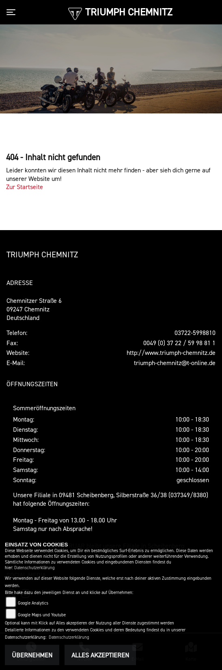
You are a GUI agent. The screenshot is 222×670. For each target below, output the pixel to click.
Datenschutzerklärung (34, 567)
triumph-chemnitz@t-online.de (175, 363)
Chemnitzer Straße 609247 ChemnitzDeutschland (34, 309)
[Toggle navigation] (12, 12)
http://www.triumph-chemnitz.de (171, 352)
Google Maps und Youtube (42, 615)
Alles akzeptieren (100, 655)
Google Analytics (33, 603)
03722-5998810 (195, 332)
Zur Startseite (24, 187)
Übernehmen (32, 655)
